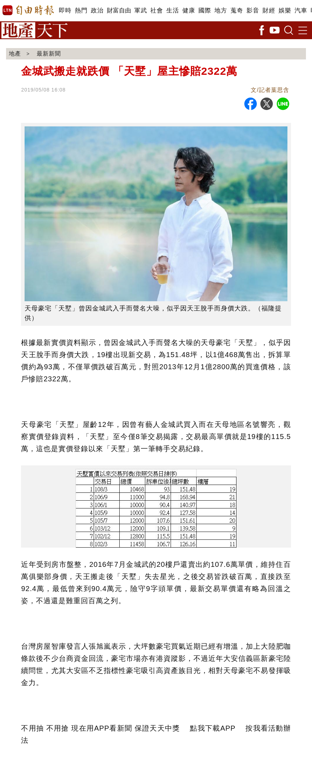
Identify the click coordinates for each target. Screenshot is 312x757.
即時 (65, 10)
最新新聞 (49, 54)
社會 (156, 10)
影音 (252, 10)
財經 (268, 10)
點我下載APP (212, 728)
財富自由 (119, 10)
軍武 (140, 10)
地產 (15, 54)
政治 (97, 10)
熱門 (81, 10)
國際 (204, 10)
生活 (172, 10)
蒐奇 (236, 10)
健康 (188, 10)
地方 (220, 10)
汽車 (301, 10)
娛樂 (285, 10)
